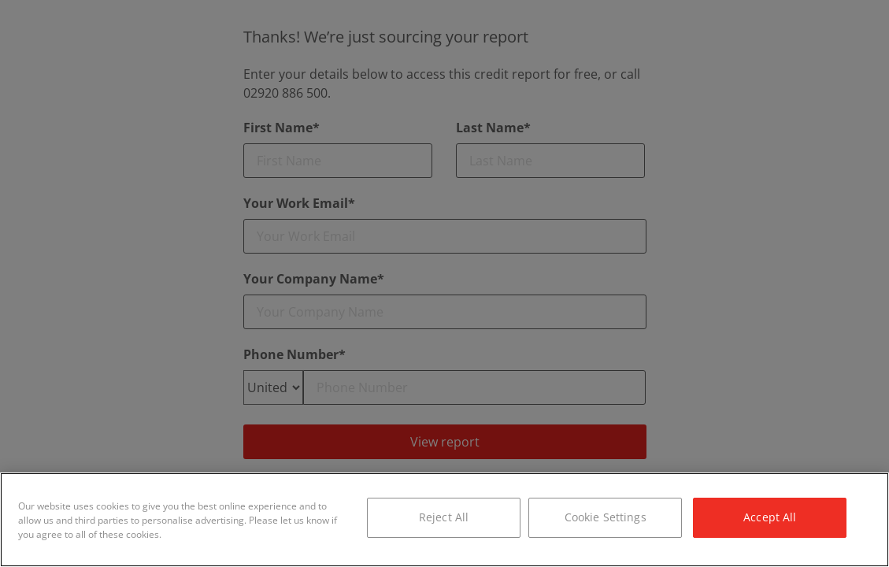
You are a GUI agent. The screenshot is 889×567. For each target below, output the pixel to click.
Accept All (769, 517)
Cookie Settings (605, 517)
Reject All (444, 517)
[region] (444, 519)
